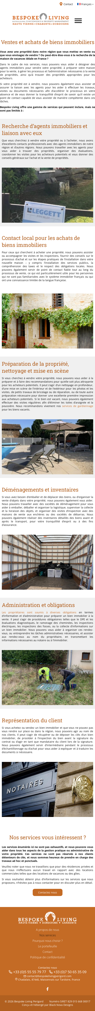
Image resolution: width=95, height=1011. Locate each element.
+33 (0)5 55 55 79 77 (29, 971)
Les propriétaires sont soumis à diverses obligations (39, 612)
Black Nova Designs (61, 1005)
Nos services (47, 935)
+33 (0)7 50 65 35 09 (70, 971)
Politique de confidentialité (47, 957)
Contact (47, 952)
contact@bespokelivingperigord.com (49, 976)
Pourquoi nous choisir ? (48, 941)
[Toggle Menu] (78, 21)
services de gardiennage (77, 406)
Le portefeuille (47, 946)
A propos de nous (47, 930)
